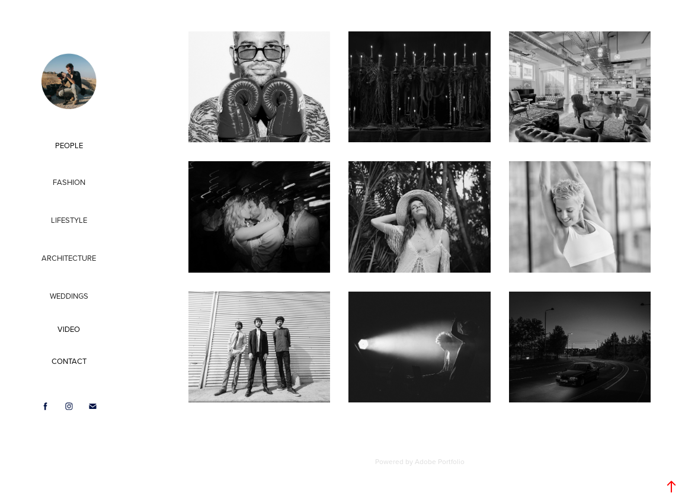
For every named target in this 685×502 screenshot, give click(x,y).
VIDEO (68, 329)
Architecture (68, 257)
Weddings (69, 295)
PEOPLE (69, 145)
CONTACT (69, 361)
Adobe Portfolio (440, 461)
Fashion (69, 182)
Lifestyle (69, 220)
